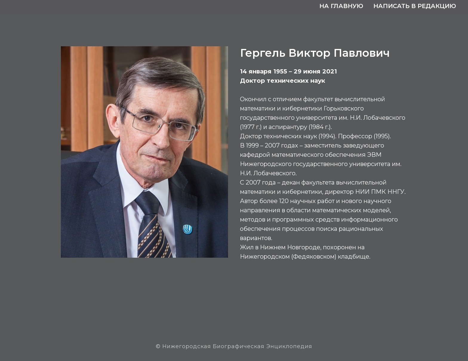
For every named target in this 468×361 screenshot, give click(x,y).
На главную (341, 6)
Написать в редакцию (414, 6)
